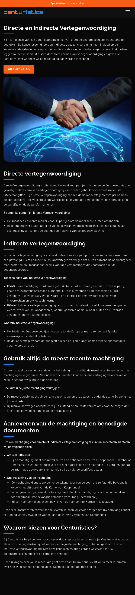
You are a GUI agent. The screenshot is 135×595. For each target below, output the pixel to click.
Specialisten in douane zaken (67, 3)
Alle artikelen (19, 69)
